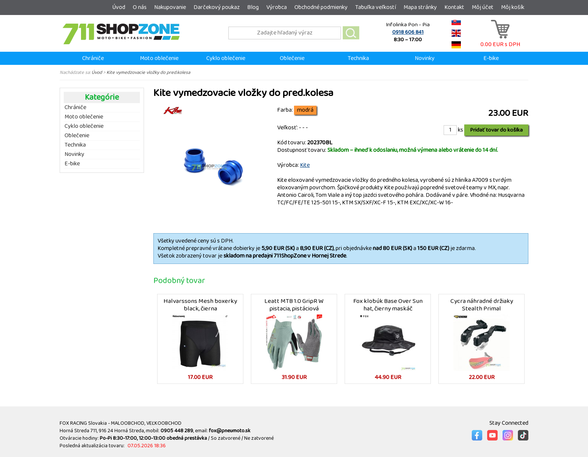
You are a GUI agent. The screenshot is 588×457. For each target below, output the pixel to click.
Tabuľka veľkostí (375, 7)
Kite (305, 165)
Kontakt (454, 7)
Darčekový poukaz (217, 7)
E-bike (491, 58)
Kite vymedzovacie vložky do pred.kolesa (148, 72)
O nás (140, 7)
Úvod (118, 7)
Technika (358, 58)
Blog (253, 7)
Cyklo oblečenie (225, 58)
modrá (305, 110)
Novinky (425, 58)
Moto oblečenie (159, 58)
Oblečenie (292, 58)
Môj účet (483, 7)
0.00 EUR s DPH (500, 40)
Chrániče (93, 58)
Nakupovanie (170, 7)
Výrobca (276, 7)
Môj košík (512, 7)
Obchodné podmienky (321, 7)
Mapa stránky (420, 7)
